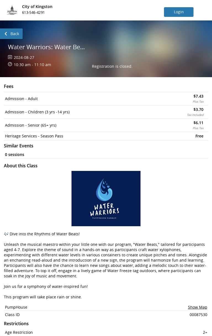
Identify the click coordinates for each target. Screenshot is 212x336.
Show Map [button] (197, 307)
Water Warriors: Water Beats (48, 47)
